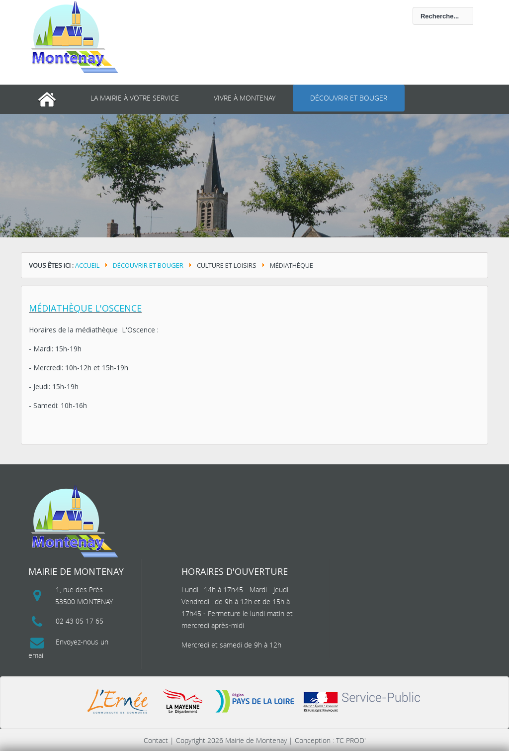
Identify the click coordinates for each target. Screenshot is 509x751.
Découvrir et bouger (348, 98)
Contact (156, 740)
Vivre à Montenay (244, 98)
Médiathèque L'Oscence (85, 308)
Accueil (87, 265)
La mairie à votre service (134, 98)
